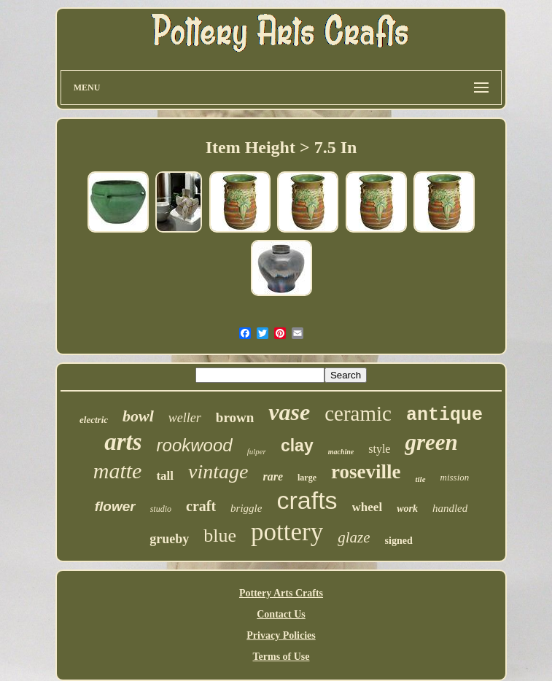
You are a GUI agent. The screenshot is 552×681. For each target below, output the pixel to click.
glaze (354, 537)
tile (420, 479)
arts (122, 442)
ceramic (358, 413)
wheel (367, 507)
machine (341, 452)
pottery (287, 532)
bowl (138, 416)
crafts (306, 500)
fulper (256, 451)
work (407, 508)
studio (160, 509)
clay (297, 445)
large (307, 477)
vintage (218, 471)
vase (289, 412)
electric (93, 419)
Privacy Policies (280, 635)
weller (184, 417)
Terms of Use (280, 656)
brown (235, 417)
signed (399, 540)
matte (117, 471)
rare (273, 476)
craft (201, 506)
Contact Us (281, 614)
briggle (246, 508)
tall (165, 476)
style (379, 449)
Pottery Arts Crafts (281, 593)
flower (115, 506)
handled (449, 508)
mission (455, 477)
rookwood (195, 445)
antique (444, 415)
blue (219, 535)
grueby (169, 539)
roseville (365, 472)
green (431, 442)
